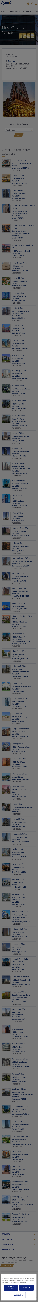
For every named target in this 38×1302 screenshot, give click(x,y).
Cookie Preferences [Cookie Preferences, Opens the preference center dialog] (18, 1296)
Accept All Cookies (11, 1289)
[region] (18, 1288)
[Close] (34, 1277)
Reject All (26, 1289)
